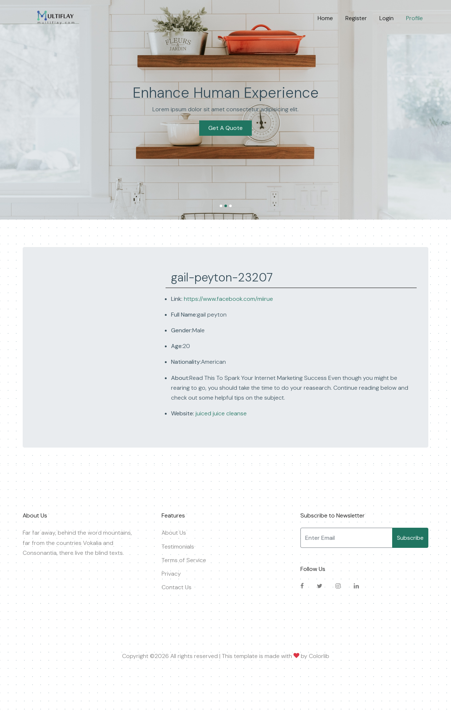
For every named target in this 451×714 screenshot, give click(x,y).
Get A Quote (225, 128)
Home (325, 18)
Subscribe (410, 538)
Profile (414, 18)
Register (356, 18)
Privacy (171, 573)
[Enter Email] (346, 538)
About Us (174, 533)
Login (386, 18)
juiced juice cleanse (220, 413)
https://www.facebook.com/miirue (228, 299)
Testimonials (178, 546)
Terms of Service (184, 560)
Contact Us (177, 587)
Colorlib (319, 656)
